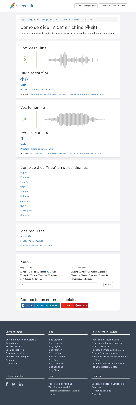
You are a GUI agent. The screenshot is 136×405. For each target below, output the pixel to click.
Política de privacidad (60, 383)
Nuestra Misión (14, 346)
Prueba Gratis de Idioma (105, 353)
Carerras (96, 387)
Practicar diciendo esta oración (37, 89)
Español (24, 182)
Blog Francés (55, 343)
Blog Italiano (55, 353)
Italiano (24, 196)
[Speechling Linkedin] (22, 384)
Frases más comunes (31, 240)
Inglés (23, 172)
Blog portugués (56, 356)
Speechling (27, 20)
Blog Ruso (53, 360)
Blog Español (55, 339)
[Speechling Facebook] (8, 384)
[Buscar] (58, 284)
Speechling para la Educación (108, 383)
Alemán (24, 191)
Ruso (23, 205)
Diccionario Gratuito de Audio (113, 6)
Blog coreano (55, 363)
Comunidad (12, 363)
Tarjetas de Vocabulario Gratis (108, 349)
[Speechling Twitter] (15, 384)
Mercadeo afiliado (101, 390)
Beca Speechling (15, 349)
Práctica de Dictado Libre (105, 339)
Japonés (25, 201)
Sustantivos (26, 236)
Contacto (96, 394)
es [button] (40, 6)
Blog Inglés (54, 346)
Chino (23, 186)
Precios (10, 360)
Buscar (108, 285)
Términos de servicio (59, 387)
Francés (24, 177)
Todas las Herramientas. (105, 366)
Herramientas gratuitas (86, 6)
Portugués (26, 210)
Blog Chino (54, 370)
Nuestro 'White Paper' (17, 356)
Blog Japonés (55, 366)
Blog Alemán (55, 349)
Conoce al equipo (15, 353)
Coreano (24, 215)
